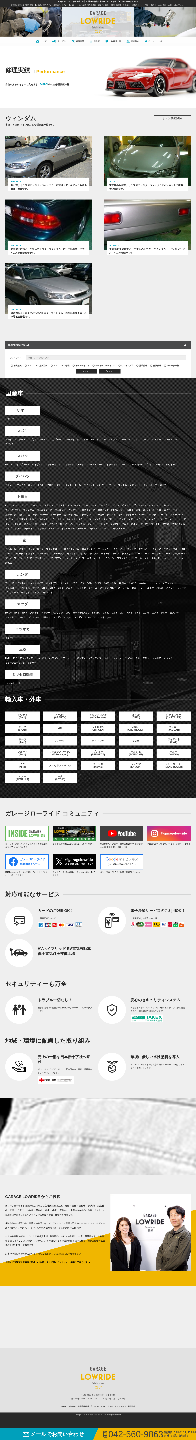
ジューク (19, 564)
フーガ (166, 564)
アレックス (104, 516)
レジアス (104, 539)
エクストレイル (71, 560)
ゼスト (135, 599)
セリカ (61, 530)
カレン (22, 526)
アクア (25, 516)
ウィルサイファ (12, 521)
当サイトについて (98, 1418)
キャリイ (70, 450)
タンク (97, 530)
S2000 (98, 594)
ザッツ (35, 599)
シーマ (8, 564)
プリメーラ (10, 569)
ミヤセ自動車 (22, 686)
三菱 (22, 661)
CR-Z (60, 599)
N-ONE (132, 594)
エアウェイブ (77, 594)
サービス (59, 41)
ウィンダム (28, 521)
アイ (15, 669)
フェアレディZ (180, 564)
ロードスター (104, 628)
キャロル (95, 624)
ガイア (167, 521)
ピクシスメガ (30, 535)
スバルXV (91, 475)
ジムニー (101, 450)
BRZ (124, 475)
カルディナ (10, 526)
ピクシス (16, 535)
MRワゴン (45, 450)
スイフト (112, 450)
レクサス (93, 539)
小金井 (30, 1221)
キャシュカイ (104, 560)
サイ (120, 526)
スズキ (22, 442)
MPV (68, 624)
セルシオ (71, 530)
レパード (167, 569)
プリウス (80, 535)
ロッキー (164, 496)
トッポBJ (156, 669)
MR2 (138, 521)
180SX (8, 574)
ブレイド (92, 535)
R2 (12, 475)
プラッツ (69, 535)
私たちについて (154, 41)
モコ (100, 569)
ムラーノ (91, 569)
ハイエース (141, 530)
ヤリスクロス (178, 535)
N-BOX (122, 594)
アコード (9, 594)
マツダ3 (67, 628)
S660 (106, 594)
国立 (74, 1217)
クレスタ (111, 526)
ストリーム (123, 599)
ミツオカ (22, 640)
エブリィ (32, 450)
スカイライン (43, 564)
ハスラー (156, 450)
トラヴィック (113, 475)
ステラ (80, 475)
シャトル (93, 599)
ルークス (144, 569)
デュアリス (127, 564)
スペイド (43, 530)
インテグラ (51, 594)
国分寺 (82, 1217)
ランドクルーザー (66, 539)
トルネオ (149, 599)
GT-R (184, 560)
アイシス (14, 516)
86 (166, 530)
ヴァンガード (139, 516)
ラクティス (29, 539)
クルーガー (98, 526)
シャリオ (117, 669)
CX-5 (129, 624)
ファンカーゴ (55, 535)
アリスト (60, 516)
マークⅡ (155, 535)
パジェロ (168, 669)
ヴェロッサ (60, 521)
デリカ (146, 669)
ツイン (146, 450)
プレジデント (56, 569)
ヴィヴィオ (37, 475)
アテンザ (45, 624)
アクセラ (34, 624)
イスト (116, 516)
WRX (101, 475)
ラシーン (110, 569)
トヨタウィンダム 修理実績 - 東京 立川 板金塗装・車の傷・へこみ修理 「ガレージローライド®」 (98, 1)
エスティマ (103, 521)
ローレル (178, 569)
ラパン (178, 450)
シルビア (30, 564)
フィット (170, 599)
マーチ (69, 569)
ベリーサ (46, 628)
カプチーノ (57, 450)
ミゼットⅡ (135, 496)
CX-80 (106, 624)
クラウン (86, 526)
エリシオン (154, 594)
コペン (40, 496)
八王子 (20, 1221)
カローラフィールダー (50, 526)
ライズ (8, 539)
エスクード (20, 450)
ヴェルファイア (44, 521)
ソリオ (137, 450)
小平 (54, 1221)
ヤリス (166, 535)
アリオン (49, 516)
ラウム (18, 539)
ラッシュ (41, 539)
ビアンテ (174, 624)
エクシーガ (51, 475)
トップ (41, 41)
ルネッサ (155, 569)
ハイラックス (155, 530)
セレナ (83, 564)
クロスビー (82, 450)
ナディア (121, 530)
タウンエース (84, 530)
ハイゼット (89, 496)
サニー (176, 560)
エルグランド (88, 560)
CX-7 (122, 624)
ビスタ (43, 535)
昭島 (67, 1217)
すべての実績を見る (172, 118)
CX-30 (146, 624)
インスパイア (36, 594)
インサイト (22, 594)
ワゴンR (9, 455)
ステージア (58, 564)
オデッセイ (168, 594)
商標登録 (131, 1418)
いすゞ (22, 421)
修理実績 (77, 41)
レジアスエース (119, 539)
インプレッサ (22, 475)
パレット (168, 450)
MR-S (130, 521)
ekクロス (42, 669)
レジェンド (47, 603)
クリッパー (144, 560)
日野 (12, 1221)
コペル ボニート (13, 694)
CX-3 (137, 624)
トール (78, 496)
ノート (139, 564)
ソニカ (50, 496)
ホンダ (22, 586)
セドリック (72, 564)
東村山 (39, 1221)
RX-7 (24, 624)
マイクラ (79, 569)
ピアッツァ (10, 430)
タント (68, 496)
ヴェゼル (64, 594)
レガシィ (159, 475)
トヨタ (22, 508)
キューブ (131, 560)
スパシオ (9, 530)
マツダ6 (78, 628)
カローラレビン (71, 526)
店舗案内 (133, 41)
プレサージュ (41, 569)
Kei (92, 450)
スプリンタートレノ (26, 530)
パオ (147, 564)
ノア (130, 530)
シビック (81, 599)
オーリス (156, 521)
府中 (61, 1221)
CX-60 (155, 624)
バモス (160, 599)
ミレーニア (90, 628)
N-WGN (142, 594)
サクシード (131, 526)
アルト (8, 450)
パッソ (173, 530)
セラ (52, 530)
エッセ (31, 496)
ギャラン (81, 669)
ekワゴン (53, 669)
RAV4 (51, 539)
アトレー (9, 496)
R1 (6, 475)
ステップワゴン (107, 599)
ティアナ (94, 564)
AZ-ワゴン (58, 624)
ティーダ (105, 564)
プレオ (148, 475)
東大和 (91, 1217)
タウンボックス (132, 669)
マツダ (22, 615)
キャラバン (119, 560)
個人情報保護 (83, 1418)
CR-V (44, 599)
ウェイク (21, 496)
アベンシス (36, 516)
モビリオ (25, 603)
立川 (47, 1217)
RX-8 (16, 624)
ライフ (35, 603)
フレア (22, 628)
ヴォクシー (73, 521)
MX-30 (8, 624)
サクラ (167, 560)
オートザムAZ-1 (81, 624)
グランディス (94, 669)
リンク (110, 1418)
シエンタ (151, 526)
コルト (107, 669)
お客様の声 (113, 41)
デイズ (116, 564)
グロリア (156, 560)
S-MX (89, 594)
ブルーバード (25, 569)
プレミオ (103, 535)
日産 (22, 551)
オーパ (146, 521)
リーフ (134, 569)
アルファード (89, 516)
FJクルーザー (118, 521)
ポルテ (134, 535)
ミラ (145, 496)
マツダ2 (57, 628)
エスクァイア (88, 521)
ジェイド (70, 599)
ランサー (32, 674)
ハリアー (183, 530)
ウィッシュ (154, 516)
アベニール (10, 560)
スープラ (163, 526)
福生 (47, 1221)
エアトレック (67, 669)
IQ (6, 516)
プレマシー (33, 628)
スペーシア (125, 450)
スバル (22, 467)
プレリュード (11, 603)
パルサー (156, 564)
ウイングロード (53, 560)
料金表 (95, 41)
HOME (64, 1418)
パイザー (101, 496)
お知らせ (72, 1418)
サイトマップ (120, 1418)
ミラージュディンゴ (15, 674)
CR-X (52, 599)
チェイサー (108, 530)
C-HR (142, 526)
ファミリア (10, 628)
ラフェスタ (122, 569)
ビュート (9, 649)
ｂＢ (7, 535)
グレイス (25, 599)
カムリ (176, 521)
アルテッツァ (73, 516)
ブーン (112, 496)
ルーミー (81, 539)
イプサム (126, 516)
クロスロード (11, 599)
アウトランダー (27, 669)
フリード (181, 599)
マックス (122, 496)
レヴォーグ (171, 475)
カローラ (32, 526)
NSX (114, 594)
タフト (59, 496)
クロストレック (66, 475)
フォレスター (135, 475)
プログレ (114, 535)
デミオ (164, 624)
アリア (22, 560)
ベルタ (125, 535)
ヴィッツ (167, 516)
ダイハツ (22, 487)
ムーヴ (153, 496)
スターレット (176, 526)
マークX (144, 535)
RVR (7, 669)
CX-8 (114, 624)
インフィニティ (35, 560)
